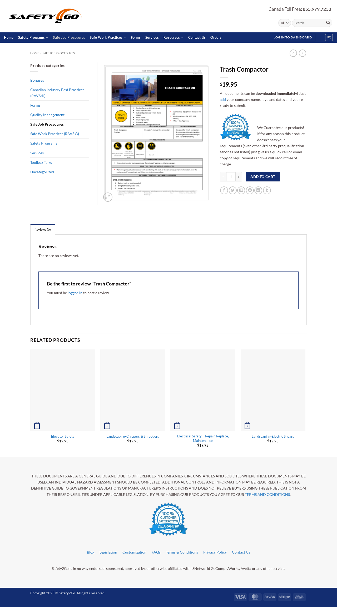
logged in (75, 292)
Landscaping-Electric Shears (273, 436)
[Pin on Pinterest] (250, 190)
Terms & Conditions (182, 552)
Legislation (108, 552)
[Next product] (293, 53)
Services (152, 37)
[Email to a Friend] (241, 190)
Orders (215, 37)
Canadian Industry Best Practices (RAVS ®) (57, 92)
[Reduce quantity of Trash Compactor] (223, 176)
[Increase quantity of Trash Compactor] (239, 176)
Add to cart (262, 176)
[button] (329, 37)
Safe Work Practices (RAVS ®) (54, 133)
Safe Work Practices (108, 37)
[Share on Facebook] (224, 190)
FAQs (156, 552)
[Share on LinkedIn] (258, 190)
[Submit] (328, 23)
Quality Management (47, 114)
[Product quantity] (231, 176)
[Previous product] (302, 53)
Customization (134, 552)
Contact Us (197, 37)
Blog (90, 552)
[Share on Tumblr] (267, 190)
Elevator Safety (63, 436)
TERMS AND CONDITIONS (267, 494)
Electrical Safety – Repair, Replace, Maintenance (203, 438)
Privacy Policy (215, 552)
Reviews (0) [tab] (42, 229)
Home (8, 37)
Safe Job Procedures (69, 37)
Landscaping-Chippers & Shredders (132, 436)
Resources (173, 37)
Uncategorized (42, 172)
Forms (136, 37)
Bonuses (37, 80)
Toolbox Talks (41, 162)
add (223, 99)
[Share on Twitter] (233, 190)
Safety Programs (33, 37)
